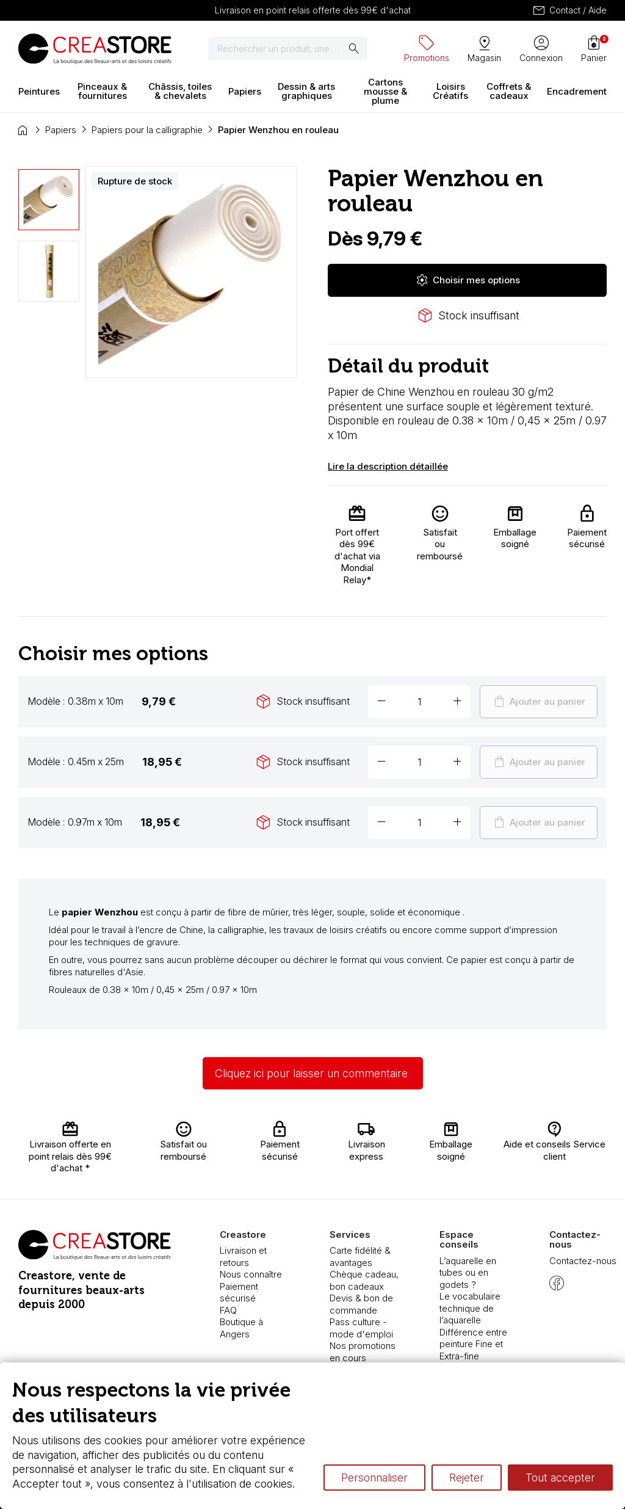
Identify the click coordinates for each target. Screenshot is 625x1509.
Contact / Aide (569, 10)
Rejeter (466, 1477)
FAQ (228, 1310)
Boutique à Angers (241, 1328)
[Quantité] (419, 701)
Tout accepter (560, 1477)
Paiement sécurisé (239, 1292)
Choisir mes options (467, 280)
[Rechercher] (287, 49)
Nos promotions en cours (363, 1352)
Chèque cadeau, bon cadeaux (364, 1280)
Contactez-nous (582, 1261)
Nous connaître (251, 1274)
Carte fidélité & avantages (360, 1256)
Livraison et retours (243, 1256)
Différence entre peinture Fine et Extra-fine (473, 1344)
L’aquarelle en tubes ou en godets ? (467, 1272)
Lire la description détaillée (388, 466)
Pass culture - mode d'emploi (361, 1328)
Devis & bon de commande (361, 1304)
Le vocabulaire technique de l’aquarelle (469, 1308)
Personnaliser (374, 1477)
